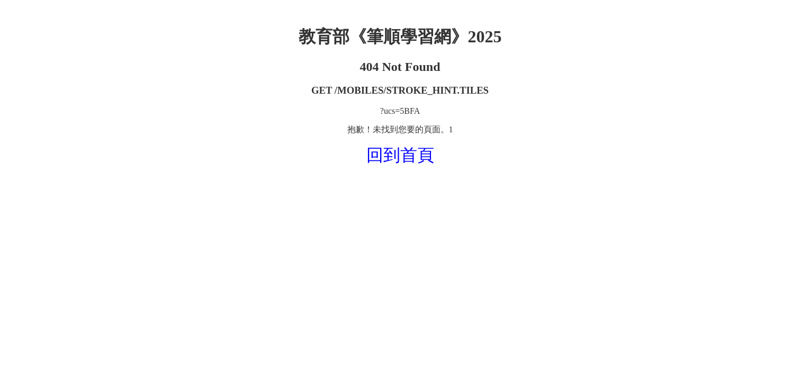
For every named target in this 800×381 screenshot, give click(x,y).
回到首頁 (400, 155)
